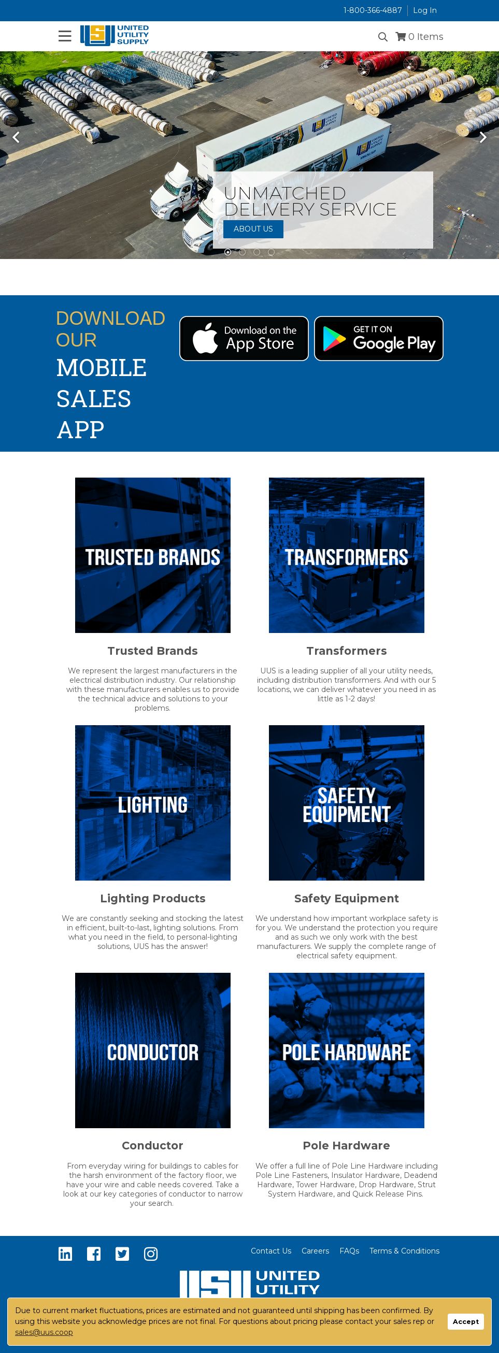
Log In (425, 10)
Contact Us (271, 1251)
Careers (315, 1251)
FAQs (349, 1251)
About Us (253, 229)
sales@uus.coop (44, 1332)
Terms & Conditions (404, 1251)
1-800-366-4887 (373, 10)
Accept (466, 1322)
